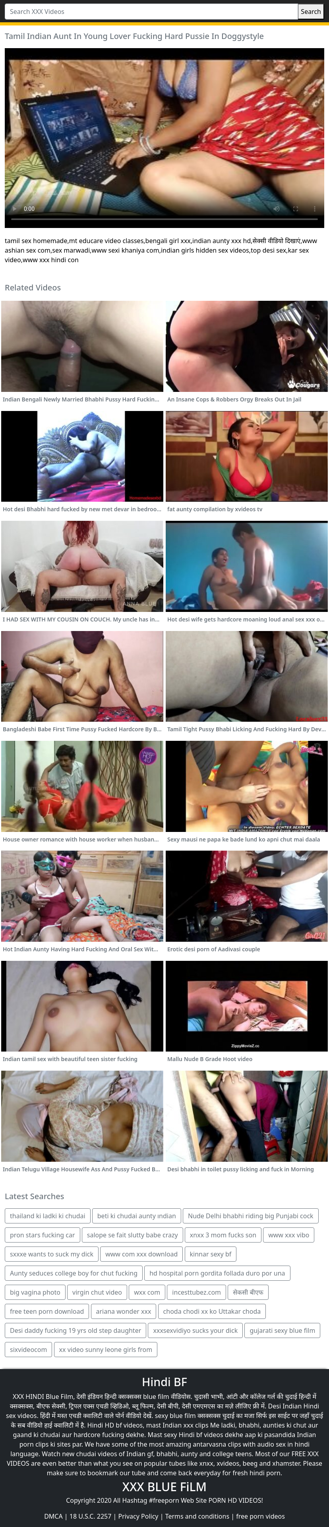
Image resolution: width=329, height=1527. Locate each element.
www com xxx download (141, 1254)
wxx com (147, 1292)
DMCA (53, 1516)
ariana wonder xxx (123, 1311)
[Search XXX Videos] (151, 11)
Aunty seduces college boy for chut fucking (73, 1273)
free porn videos (260, 1516)
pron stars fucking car (42, 1235)
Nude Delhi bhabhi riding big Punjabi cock (251, 1215)
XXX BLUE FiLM (164, 1486)
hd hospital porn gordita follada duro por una (217, 1273)
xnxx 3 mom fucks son (223, 1235)
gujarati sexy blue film (282, 1330)
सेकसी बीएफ (248, 1292)
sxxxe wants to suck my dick (51, 1254)
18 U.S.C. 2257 (91, 1516)
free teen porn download (47, 1311)
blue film (156, 1396)
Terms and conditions (197, 1516)
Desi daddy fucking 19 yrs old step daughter (75, 1330)
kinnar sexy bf (211, 1254)
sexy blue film (175, 1415)
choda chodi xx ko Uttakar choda (212, 1311)
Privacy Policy (138, 1516)
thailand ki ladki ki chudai (47, 1215)
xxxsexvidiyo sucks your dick (195, 1330)
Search (311, 11)
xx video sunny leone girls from (106, 1349)
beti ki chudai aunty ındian (136, 1215)
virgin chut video (97, 1292)
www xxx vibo (288, 1235)
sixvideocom (28, 1349)
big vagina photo (35, 1292)
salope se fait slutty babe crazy (132, 1235)
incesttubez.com (196, 1292)
